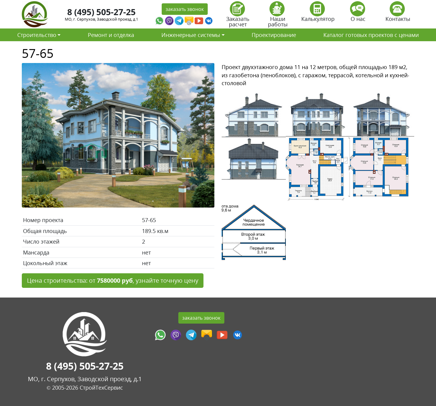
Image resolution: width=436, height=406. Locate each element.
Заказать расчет (237, 16)
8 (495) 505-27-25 (101, 12)
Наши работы (278, 16)
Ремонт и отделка (111, 34)
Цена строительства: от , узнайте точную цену (112, 280)
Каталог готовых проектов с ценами (371, 34)
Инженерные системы (190, 34)
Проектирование (274, 34)
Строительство (36, 34)
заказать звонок (185, 9)
